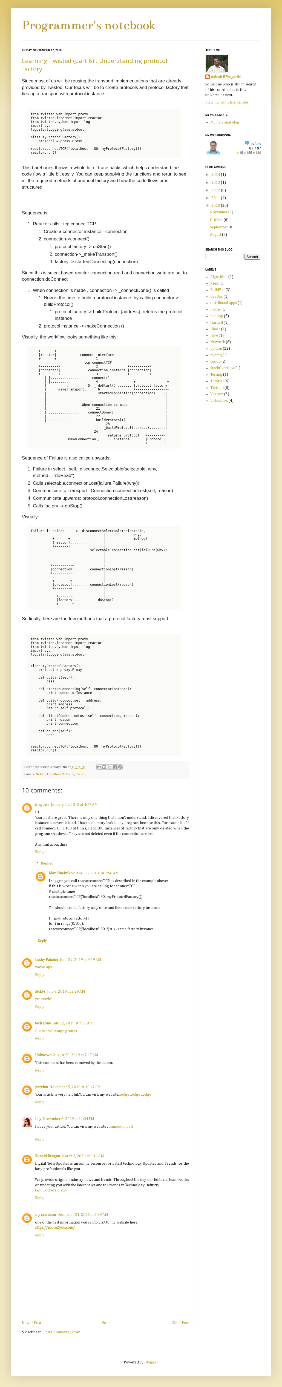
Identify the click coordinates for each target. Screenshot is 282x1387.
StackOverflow (222, 368)
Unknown (43, 1055)
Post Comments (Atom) (62, 1332)
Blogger (151, 1362)
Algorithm (219, 277)
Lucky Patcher (46, 960)
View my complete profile (226, 102)
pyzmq (216, 355)
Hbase (215, 329)
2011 (216, 198)
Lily (38, 1119)
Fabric (215, 309)
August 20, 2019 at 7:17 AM (75, 1055)
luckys (40, 991)
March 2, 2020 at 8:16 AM (83, 1156)
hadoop (216, 316)
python (55, 774)
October (217, 220)
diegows (42, 805)
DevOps (216, 296)
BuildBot (217, 290)
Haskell (216, 323)
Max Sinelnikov (61, 873)
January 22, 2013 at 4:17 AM (74, 805)
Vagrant (216, 394)
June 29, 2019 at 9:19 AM (80, 960)
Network (42, 774)
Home (106, 1323)
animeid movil (121, 1126)
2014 (216, 175)
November (219, 212)
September (219, 227)
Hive (214, 335)
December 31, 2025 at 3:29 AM (82, 1215)
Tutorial (68, 774)
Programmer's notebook (89, 25)
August (216, 235)
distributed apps (223, 303)
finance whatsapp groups (56, 1031)
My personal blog (224, 122)
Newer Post (31, 1323)
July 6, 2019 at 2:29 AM (66, 991)
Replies (47, 863)
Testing (216, 375)
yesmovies (44, 999)
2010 (216, 206)
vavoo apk (43, 967)
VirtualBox (219, 401)
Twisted (82, 774)
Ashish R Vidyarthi (226, 77)
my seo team (45, 1215)
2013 (216, 183)
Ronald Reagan (47, 1156)
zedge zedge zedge (135, 1094)
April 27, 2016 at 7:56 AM (97, 873)
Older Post (180, 1323)
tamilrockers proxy (51, 1190)
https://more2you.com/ (55, 1228)
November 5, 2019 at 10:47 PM (75, 1087)
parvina (41, 1087)
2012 (216, 190)
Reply (39, 852)
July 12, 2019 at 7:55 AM (73, 1023)
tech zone (43, 1023)
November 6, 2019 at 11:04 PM (68, 1119)
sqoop (215, 361)
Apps (214, 283)
